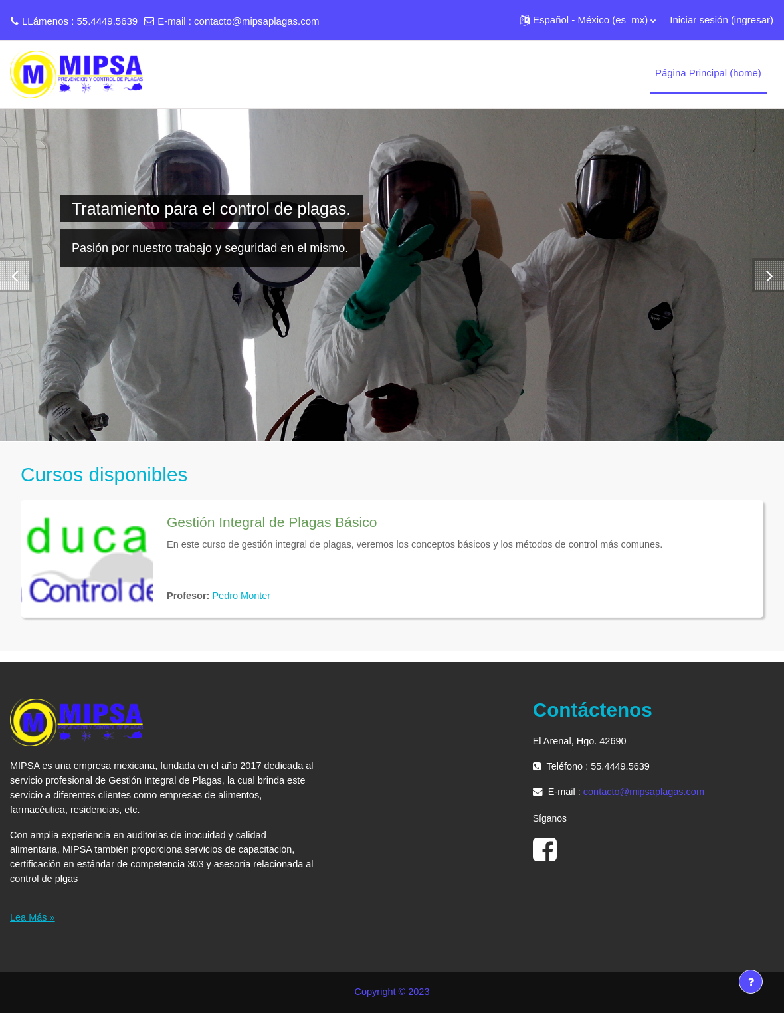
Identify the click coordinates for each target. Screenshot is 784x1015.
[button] (588, 20)
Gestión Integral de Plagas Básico (272, 522)
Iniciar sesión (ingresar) (721, 19)
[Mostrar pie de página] (751, 982)
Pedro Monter (244, 596)
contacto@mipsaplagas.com (256, 21)
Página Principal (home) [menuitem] (708, 72)
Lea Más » (33, 919)
